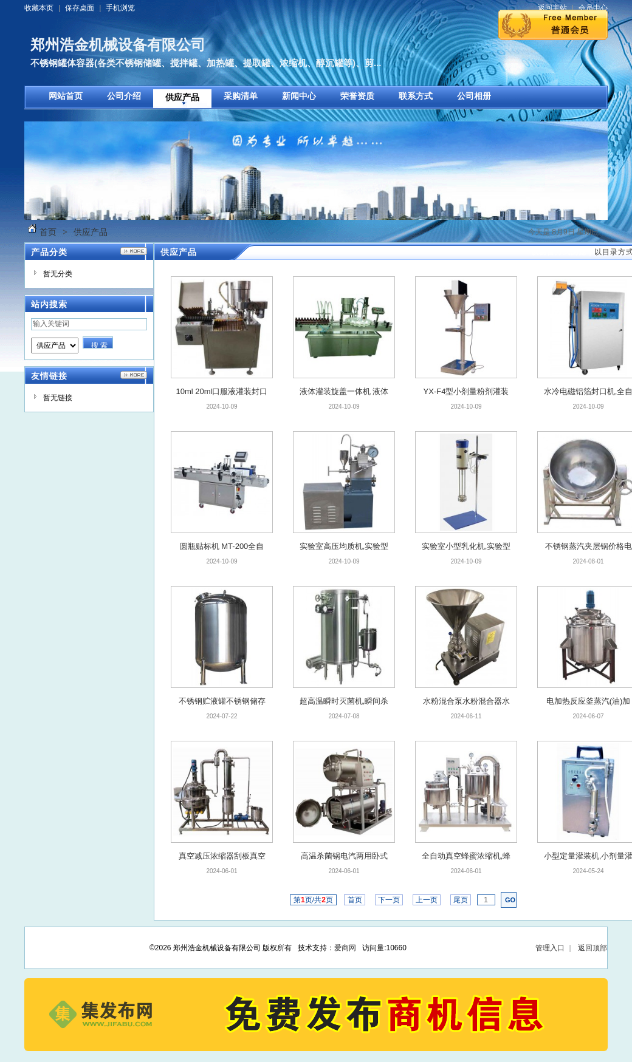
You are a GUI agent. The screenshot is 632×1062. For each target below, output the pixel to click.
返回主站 (552, 8)
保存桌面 (79, 8)
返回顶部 (592, 948)
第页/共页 (313, 900)
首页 (48, 232)
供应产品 (91, 232)
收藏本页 (38, 8)
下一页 (389, 900)
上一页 (427, 900)
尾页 (461, 900)
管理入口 (550, 948)
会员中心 (593, 8)
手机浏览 (120, 8)
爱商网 (345, 948)
